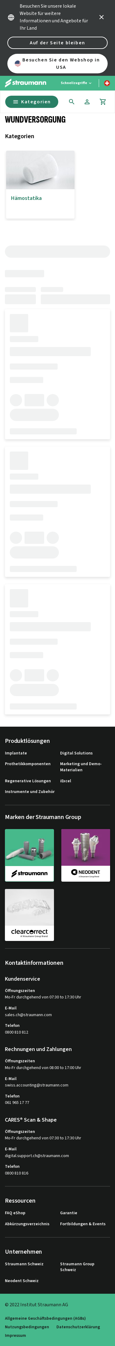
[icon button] (101, 17)
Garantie (68, 1213)
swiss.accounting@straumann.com (36, 1085)
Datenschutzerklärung (78, 1327)
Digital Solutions (76, 753)
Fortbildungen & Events (82, 1224)
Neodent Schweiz (22, 1281)
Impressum (15, 1336)
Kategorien (32, 101)
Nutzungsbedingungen (27, 1327)
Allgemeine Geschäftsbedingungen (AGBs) (45, 1319)
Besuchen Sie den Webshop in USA (57, 64)
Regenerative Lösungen (28, 781)
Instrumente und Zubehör (30, 792)
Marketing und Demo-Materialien (81, 767)
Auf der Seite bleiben (57, 42)
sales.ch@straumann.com (28, 1015)
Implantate (16, 753)
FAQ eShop (15, 1213)
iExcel (65, 781)
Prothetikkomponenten (28, 764)
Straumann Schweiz (24, 1264)
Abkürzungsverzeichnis (27, 1224)
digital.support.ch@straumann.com (37, 1156)
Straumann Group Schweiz (77, 1267)
